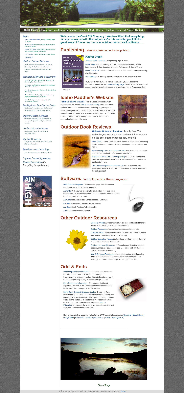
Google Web (68, 317)
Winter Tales (29, 44)
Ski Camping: (29, 54)
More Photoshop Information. (75, 283)
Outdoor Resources (115, 30)
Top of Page (104, 385)
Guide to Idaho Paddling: (33, 39)
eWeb (107, 317)
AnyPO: (27, 80)
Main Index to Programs (73, 185)
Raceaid (27, 95)
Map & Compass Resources (102, 254)
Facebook (79, 317)
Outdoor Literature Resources (103, 245)
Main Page (96, 142)
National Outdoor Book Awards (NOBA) (108, 157)
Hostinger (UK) (118, 317)
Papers (129, 30)
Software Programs (48, 30)
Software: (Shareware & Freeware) (39, 77)
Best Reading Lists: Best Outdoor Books (108, 151)
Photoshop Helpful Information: (76, 272)
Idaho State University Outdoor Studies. (79, 292)
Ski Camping (90, 77)
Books (92, 30)
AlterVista (127, 315)
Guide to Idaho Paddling (95, 61)
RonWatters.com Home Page (36, 149)
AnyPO (66, 211)
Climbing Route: (97, 233)
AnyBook (28, 100)
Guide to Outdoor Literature (73, 30)
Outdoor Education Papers (35, 128)
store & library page (116, 84)
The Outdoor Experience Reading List (107, 166)
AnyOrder (28, 85)
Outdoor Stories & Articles (35, 116)
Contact (139, 30)
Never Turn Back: (31, 49)
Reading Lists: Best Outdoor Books (39, 105)
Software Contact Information (36, 158)
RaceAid (66, 203)
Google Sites (138, 315)
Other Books (29, 57)
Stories (100, 30)
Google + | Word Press (94, 317)
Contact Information (32, 162)
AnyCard (28, 90)
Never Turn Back (92, 71)
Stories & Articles (98, 223)
